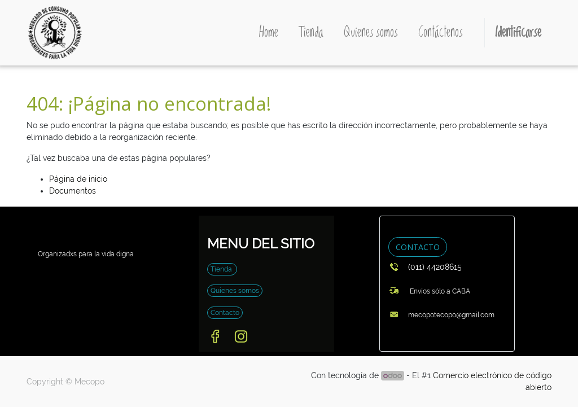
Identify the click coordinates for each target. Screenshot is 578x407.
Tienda (222, 269)
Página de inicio (78, 178)
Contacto (225, 313)
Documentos (72, 190)
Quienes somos (235, 291)
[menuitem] (269, 32)
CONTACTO (418, 247)
